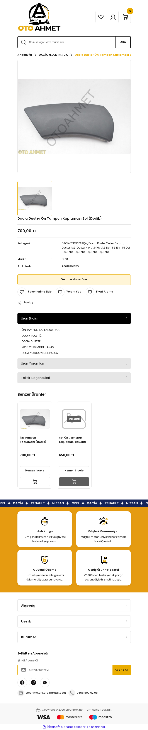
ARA (123, 42)
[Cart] (125, 17)
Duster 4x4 (84, 247)
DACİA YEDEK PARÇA (74, 243)
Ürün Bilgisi (29, 318)
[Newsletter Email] (74, 670)
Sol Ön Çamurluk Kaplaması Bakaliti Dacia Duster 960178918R (72, 440)
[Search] (74, 42)
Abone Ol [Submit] (121, 669)
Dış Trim (68, 252)
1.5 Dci (106, 247)
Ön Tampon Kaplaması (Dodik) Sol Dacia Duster (33, 440)
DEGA (65, 259)
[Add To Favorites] (34, 292)
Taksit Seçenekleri (35, 377)
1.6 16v (96, 247)
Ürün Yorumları (32, 363)
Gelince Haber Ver (74, 279)
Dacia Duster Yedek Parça (105, 243)
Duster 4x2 (68, 247)
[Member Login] (113, 17)
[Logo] (39, 17)
